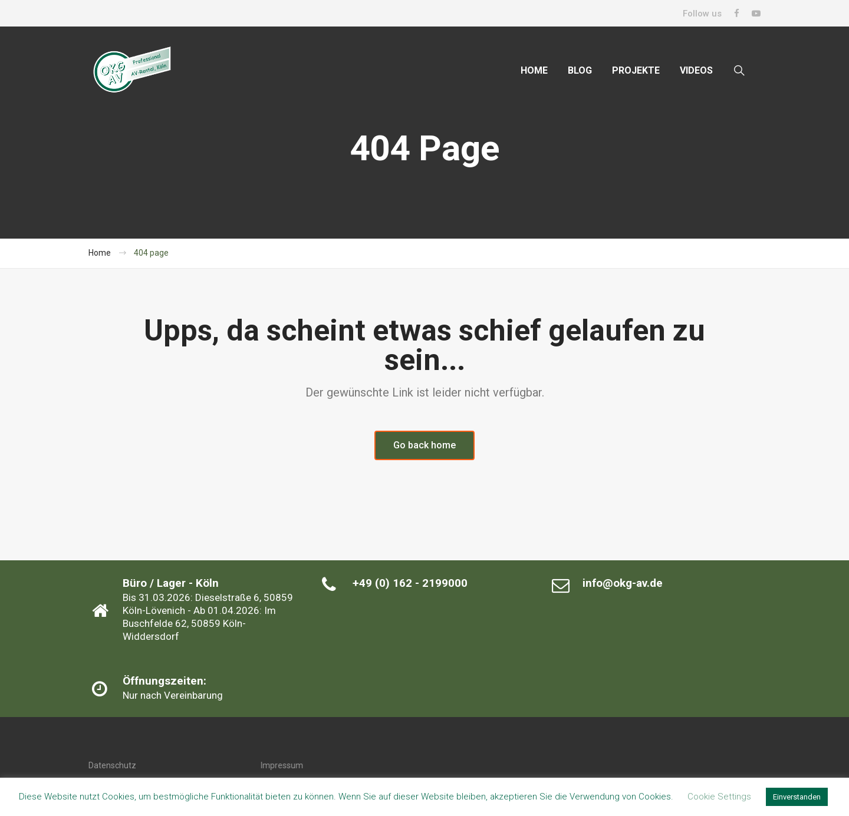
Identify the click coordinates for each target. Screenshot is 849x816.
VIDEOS (696, 70)
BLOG (580, 70)
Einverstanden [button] (797, 796)
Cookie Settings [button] (719, 796)
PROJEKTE (636, 70)
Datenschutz (112, 765)
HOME (534, 70)
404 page (151, 253)
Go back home (424, 445)
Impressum (282, 765)
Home (99, 253)
